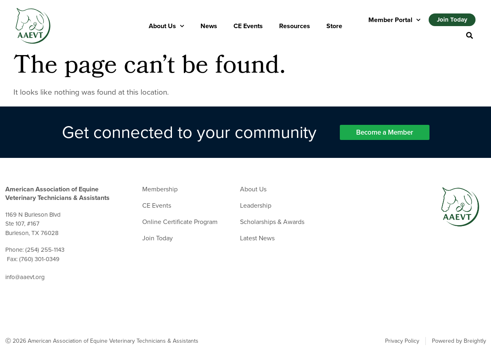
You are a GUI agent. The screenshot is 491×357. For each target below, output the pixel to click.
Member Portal (394, 19)
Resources (294, 26)
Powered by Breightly (459, 341)
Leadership (255, 206)
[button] (469, 35)
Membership (160, 189)
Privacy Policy (402, 341)
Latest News (257, 238)
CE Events (248, 26)
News (208, 26)
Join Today (157, 238)
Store (334, 26)
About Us (166, 26)
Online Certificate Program (180, 222)
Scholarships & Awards (272, 222)
